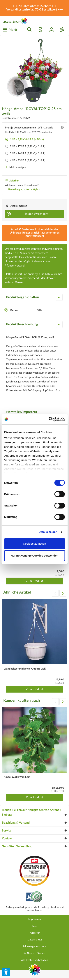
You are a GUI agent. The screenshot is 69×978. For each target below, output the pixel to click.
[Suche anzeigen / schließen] (28, 29)
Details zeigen (48, 531)
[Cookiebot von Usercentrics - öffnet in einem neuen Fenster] (49, 419)
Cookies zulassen (34, 543)
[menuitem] (10, 29)
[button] (6, 972)
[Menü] (10, 29)
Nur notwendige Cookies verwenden (34, 555)
